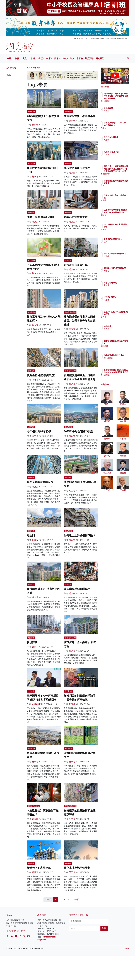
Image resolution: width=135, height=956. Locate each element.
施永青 (35, 124)
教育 (17, 58)
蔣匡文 (118, 157)
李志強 (118, 329)
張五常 (72, 704)
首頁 (28, 68)
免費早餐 (31, 638)
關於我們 (100, 58)
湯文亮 (72, 172)
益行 (117, 244)
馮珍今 (118, 130)
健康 (48, 58)
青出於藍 (68, 478)
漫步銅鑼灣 (119, 108)
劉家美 (118, 217)
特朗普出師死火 (121, 297)
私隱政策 (126, 948)
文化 (25, 58)
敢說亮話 (68, 163)
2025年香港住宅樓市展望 (78, 431)
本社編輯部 (37, 704)
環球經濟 (31, 584)
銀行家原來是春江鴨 (76, 264)
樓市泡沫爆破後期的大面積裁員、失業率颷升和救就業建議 (79, 320)
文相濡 (118, 285)
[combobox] (15, 75)
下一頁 (76, 899)
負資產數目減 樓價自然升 (42, 375)
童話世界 (31, 863)
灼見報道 (31, 691)
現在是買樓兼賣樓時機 (40, 482)
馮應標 (118, 142)
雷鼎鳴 (35, 819)
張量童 (35, 872)
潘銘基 (118, 319)
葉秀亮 (72, 329)
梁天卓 (72, 872)
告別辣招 (32, 642)
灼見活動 (89, 58)
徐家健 (118, 273)
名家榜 (80, 58)
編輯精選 (119, 346)
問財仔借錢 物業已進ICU (41, 217)
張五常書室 (69, 691)
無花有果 (119, 326)
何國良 (35, 540)
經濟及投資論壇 (70, 312)
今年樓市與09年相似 (39, 431)
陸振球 (118, 232)
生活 (40, 58)
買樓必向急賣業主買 (76, 217)
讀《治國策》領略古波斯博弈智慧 (121, 226)
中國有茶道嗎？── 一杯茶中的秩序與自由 (121, 125)
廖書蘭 (118, 200)
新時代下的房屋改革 (39, 867)
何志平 (118, 111)
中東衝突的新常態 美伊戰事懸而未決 (121, 183)
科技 (64, 58)
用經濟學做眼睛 (33, 806)
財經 (33, 58)
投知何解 (31, 531)
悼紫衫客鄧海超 (121, 283)
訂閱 (104, 928)
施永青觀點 (32, 112)
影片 (72, 58)
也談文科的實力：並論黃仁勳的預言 (121, 314)
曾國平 (35, 647)
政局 (9, 58)
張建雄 (118, 259)
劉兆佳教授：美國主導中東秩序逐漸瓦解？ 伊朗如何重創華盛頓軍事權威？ (121, 98)
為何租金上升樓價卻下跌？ (79, 535)
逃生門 (31, 535)
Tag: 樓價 (36, 68)
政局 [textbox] (9, 75)
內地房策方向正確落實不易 (79, 116)
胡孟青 (72, 490)
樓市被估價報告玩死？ (77, 168)
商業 (56, 58)
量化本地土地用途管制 (77, 867)
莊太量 (35, 597)
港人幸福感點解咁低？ (77, 588)
